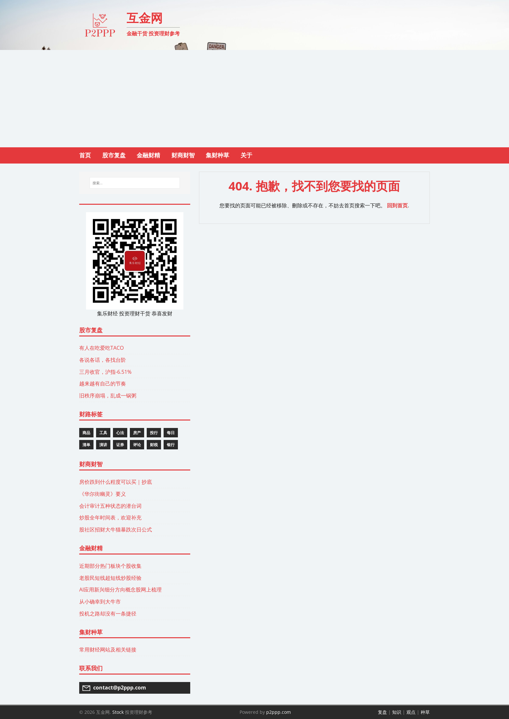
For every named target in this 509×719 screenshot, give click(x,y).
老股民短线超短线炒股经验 (110, 577)
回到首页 (397, 205)
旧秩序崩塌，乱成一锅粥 (107, 395)
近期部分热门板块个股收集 (110, 565)
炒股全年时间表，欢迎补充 (110, 517)
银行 (171, 444)
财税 (154, 444)
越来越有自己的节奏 (102, 383)
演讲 (103, 444)
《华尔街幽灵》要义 (102, 493)
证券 (120, 444)
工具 (103, 432)
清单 (86, 444)
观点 (411, 712)
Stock (118, 712)
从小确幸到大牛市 (100, 601)
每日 (171, 432)
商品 (86, 432)
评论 (137, 444)
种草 (425, 712)
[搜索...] (135, 183)
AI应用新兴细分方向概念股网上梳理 (120, 589)
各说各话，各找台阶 (102, 359)
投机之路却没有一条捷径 (107, 613)
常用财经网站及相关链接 (107, 649)
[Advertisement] (254, 98)
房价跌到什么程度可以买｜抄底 (115, 481)
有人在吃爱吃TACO (101, 347)
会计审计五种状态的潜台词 (110, 505)
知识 (396, 712)
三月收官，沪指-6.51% (105, 371)
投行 (154, 432)
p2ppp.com (278, 712)
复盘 (382, 712)
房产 (137, 432)
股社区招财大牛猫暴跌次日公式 (115, 529)
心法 (120, 432)
